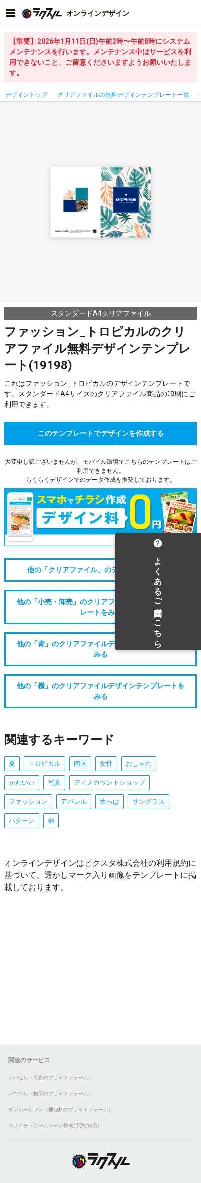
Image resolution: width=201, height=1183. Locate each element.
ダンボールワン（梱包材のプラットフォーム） (60, 1109)
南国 (80, 763)
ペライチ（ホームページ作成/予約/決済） (55, 1125)
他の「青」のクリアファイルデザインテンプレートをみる (101, 649)
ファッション (28, 801)
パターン (22, 820)
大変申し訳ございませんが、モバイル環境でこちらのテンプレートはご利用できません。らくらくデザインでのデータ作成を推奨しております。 (101, 470)
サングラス (148, 801)
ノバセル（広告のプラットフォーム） (50, 1077)
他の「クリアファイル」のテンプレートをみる (100, 570)
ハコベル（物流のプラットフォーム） (50, 1093)
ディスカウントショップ (109, 782)
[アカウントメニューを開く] (190, 13)
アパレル (74, 801)
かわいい (22, 782)
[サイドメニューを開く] (10, 13)
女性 (106, 763)
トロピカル (44, 763)
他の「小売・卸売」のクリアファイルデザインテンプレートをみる (101, 607)
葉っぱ (109, 801)
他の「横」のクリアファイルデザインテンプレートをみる (101, 691)
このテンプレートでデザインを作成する (101, 433)
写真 (54, 782)
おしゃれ (139, 763)
